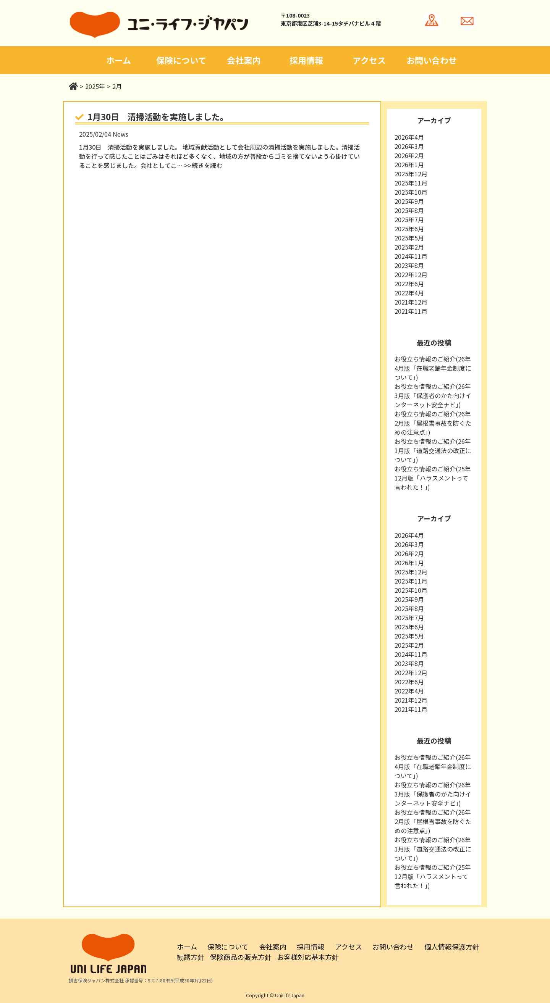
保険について (181, 60)
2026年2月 (409, 155)
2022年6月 (409, 283)
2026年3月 (409, 146)
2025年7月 (409, 219)
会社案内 (243, 60)
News (120, 134)
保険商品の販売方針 (241, 957)
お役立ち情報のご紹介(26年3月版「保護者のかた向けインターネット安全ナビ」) (433, 395)
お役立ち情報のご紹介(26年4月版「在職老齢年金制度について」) (433, 368)
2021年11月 (411, 311)
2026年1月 (409, 164)
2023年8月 (409, 265)
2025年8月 (409, 210)
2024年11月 (411, 256)
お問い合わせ (431, 60)
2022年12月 (411, 274)
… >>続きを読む (199, 165)
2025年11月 (411, 182)
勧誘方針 (190, 957)
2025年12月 (411, 173)
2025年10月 (411, 192)
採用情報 (306, 60)
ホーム (118, 60)
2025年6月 (409, 228)
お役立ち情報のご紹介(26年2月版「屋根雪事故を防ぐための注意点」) (433, 423)
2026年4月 (409, 137)
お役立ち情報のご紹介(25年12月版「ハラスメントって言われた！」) (433, 478)
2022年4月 (409, 292)
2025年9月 (409, 201)
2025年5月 (409, 237)
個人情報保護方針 (451, 946)
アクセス (369, 60)
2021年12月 (411, 301)
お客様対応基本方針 (308, 957)
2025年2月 (409, 247)
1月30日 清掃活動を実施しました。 (157, 116)
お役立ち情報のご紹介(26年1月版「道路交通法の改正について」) (433, 450)
